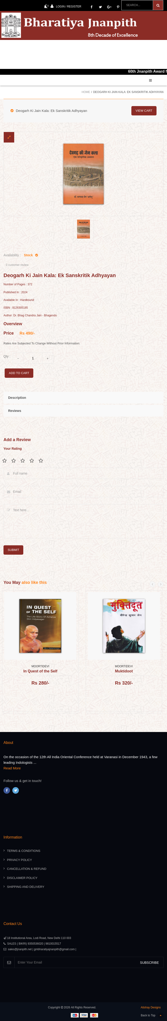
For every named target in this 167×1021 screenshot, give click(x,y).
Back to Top (152, 1015)
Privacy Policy (19, 860)
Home (86, 92)
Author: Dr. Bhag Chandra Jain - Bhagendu (30, 315)
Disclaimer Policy (22, 878)
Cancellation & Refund (26, 869)
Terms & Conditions (23, 851)
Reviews (14, 411)
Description (17, 398)
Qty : (6, 356)
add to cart (19, 373)
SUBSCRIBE (149, 962)
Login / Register (66, 6)
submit (13, 550)
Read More (12, 768)
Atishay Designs (151, 1007)
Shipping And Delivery (25, 887)
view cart (144, 110)
